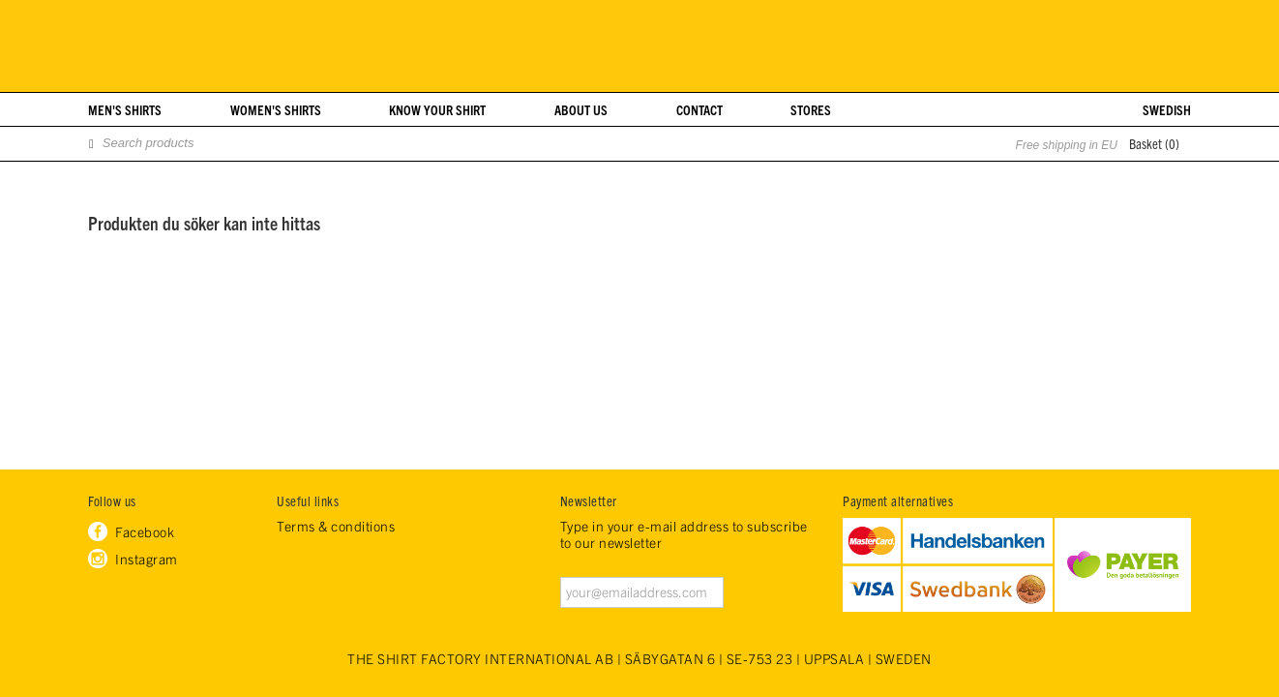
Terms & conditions (336, 526)
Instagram (146, 558)
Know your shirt (437, 109)
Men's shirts (125, 109)
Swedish (1167, 109)
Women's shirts (275, 109)
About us (581, 109)
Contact (699, 109)
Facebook (144, 531)
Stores (810, 109)
